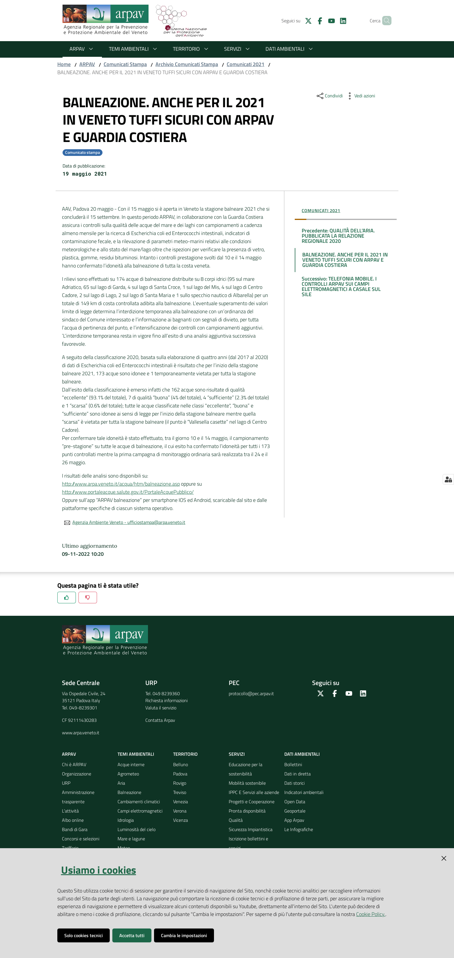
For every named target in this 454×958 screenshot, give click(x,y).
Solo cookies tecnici (83, 935)
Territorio (191, 49)
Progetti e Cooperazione (251, 801)
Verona (179, 810)
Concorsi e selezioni (80, 838)
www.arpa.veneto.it (80, 732)
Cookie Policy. (370, 914)
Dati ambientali (290, 49)
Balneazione (129, 792)
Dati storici (294, 782)
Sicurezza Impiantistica (250, 829)
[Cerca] (384, 21)
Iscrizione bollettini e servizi (248, 843)
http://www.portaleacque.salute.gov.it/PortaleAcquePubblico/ (128, 492)
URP (66, 782)
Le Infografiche (298, 829)
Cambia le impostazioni (184, 935)
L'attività (70, 810)
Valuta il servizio (160, 707)
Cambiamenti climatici (139, 801)
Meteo (124, 847)
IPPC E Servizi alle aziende (254, 792)
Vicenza (180, 820)
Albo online (73, 820)
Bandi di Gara (74, 829)
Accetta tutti (131, 935)
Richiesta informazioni (166, 700)
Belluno (180, 764)
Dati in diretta (297, 773)
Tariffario (70, 847)
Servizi (238, 49)
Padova (180, 773)
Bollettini (293, 764)
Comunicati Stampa (125, 64)
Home (64, 64)
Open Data (294, 801)
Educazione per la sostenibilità (245, 769)
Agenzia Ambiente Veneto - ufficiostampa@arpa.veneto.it (128, 522)
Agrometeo (128, 773)
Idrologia (126, 820)
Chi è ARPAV (74, 764)
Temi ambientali (134, 49)
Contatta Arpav (160, 720)
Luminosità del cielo (136, 829)
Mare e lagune (131, 838)
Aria (121, 782)
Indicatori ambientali (303, 792)
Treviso (179, 792)
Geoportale (294, 810)
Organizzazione (76, 773)
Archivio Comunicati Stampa (186, 64)
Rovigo (179, 782)
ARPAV (82, 49)
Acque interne (131, 764)
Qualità (236, 820)
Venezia (180, 801)
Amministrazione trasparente (78, 797)
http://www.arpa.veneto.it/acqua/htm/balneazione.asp (121, 484)
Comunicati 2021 (245, 64)
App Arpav (294, 820)
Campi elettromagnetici (140, 810)
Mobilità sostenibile (247, 782)
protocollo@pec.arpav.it (251, 693)
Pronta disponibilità (247, 810)
